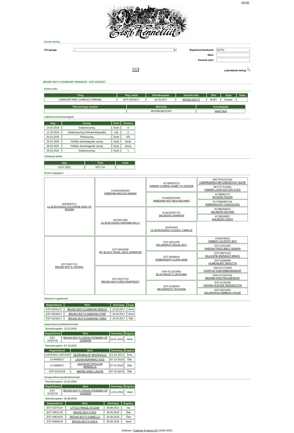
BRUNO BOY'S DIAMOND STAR (87, 314)
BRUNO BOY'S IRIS (85, 412)
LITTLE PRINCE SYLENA (84, 407)
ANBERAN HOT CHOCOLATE (222, 204)
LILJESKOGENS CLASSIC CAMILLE (171, 230)
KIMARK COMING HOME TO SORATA (171, 186)
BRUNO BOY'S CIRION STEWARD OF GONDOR (85, 339)
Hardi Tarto (221, 111)
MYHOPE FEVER (222, 197)
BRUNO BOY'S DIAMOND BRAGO (87, 309)
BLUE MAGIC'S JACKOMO (171, 274)
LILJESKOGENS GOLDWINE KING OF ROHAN (69, 208)
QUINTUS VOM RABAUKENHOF (222, 270)
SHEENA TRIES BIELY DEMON (222, 248)
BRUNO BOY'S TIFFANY (69, 267)
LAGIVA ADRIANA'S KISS (90, 359)
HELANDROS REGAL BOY (171, 245)
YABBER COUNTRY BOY (222, 241)
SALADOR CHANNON (171, 215)
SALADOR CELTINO (223, 211)
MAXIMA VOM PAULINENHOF (222, 278)
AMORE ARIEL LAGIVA (90, 371)
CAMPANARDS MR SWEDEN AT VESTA (222, 182)
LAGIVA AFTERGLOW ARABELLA (89, 365)
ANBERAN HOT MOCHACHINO (171, 200)
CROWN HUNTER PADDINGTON (222, 285)
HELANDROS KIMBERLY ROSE (222, 292)
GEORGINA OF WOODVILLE (90, 354)
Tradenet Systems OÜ (145, 430)
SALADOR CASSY (222, 219)
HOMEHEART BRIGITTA (222, 263)
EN (243, 2)
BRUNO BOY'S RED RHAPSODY (120, 281)
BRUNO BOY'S (191, 99)
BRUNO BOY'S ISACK (85, 421)
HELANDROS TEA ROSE (171, 289)
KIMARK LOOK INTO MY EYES (223, 189)
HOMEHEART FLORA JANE (171, 259)
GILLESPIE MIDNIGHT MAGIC (222, 256)
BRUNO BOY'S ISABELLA (85, 417)
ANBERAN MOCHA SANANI (120, 193)
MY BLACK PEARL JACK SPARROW (120, 252)
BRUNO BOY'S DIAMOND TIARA (87, 318)
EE (247, 2)
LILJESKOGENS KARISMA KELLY (120, 222)
